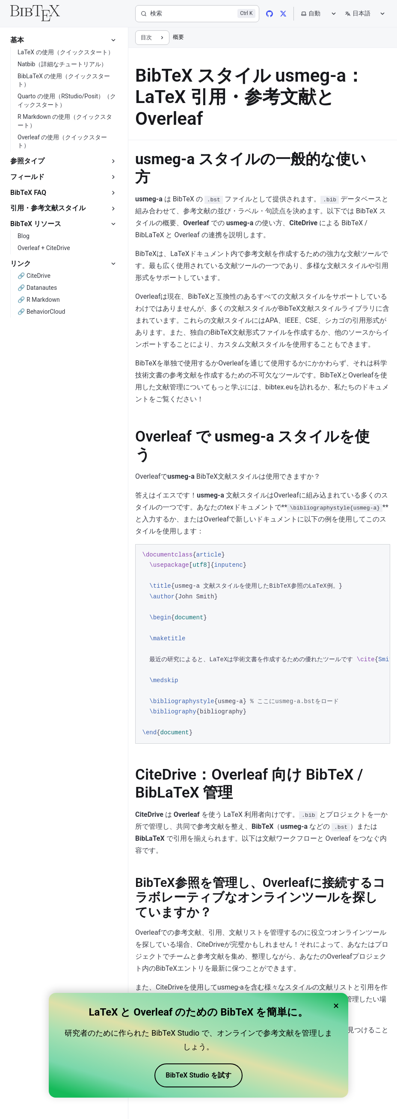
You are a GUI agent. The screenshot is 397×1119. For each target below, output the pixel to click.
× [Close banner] (336, 1006)
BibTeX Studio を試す (198, 1075)
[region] (262, 644)
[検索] (197, 13)
